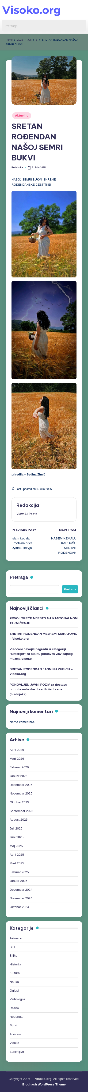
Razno (14, 1008)
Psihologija (17, 999)
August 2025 (18, 819)
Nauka (14, 982)
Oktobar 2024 (19, 907)
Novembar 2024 (21, 898)
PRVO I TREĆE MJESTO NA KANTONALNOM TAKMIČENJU (44, 621)
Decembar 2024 (21, 889)
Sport (13, 1025)
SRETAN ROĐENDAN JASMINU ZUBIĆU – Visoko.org (41, 671)
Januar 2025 (18, 881)
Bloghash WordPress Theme (44, 1084)
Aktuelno (21, 115)
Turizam (15, 1034)
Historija (15, 964)
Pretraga (19, 577)
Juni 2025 (16, 837)
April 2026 (17, 750)
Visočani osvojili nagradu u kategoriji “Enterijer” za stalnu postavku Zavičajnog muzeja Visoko (41, 653)
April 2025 (17, 854)
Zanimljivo (17, 1051)
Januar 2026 (18, 776)
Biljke (13, 955)
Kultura (15, 973)
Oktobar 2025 (19, 802)
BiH (12, 947)
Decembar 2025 (21, 785)
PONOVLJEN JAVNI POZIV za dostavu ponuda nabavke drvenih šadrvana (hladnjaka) (38, 689)
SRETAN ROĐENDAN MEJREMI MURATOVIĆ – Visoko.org (43, 636)
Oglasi (14, 990)
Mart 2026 (17, 758)
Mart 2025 (17, 863)
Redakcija (27, 505)
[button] (26, 514)
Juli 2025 (16, 828)
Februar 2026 (19, 767)
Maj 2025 (16, 846)
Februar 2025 (19, 872)
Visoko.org (31, 10)
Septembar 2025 (21, 811)
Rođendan (17, 1016)
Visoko (14, 1043)
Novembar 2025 (21, 793)
